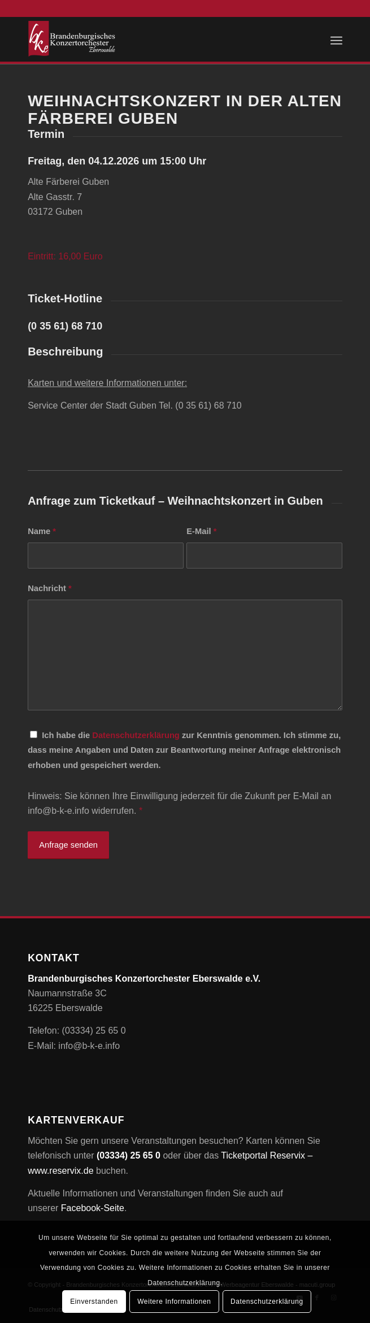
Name (42, 531)
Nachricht (50, 588)
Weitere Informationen (174, 1301)
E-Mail (201, 531)
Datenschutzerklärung (136, 735)
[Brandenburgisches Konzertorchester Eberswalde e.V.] (153, 39)
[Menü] (336, 39)
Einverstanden (94, 1301)
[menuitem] (336, 39)
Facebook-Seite (92, 1208)
